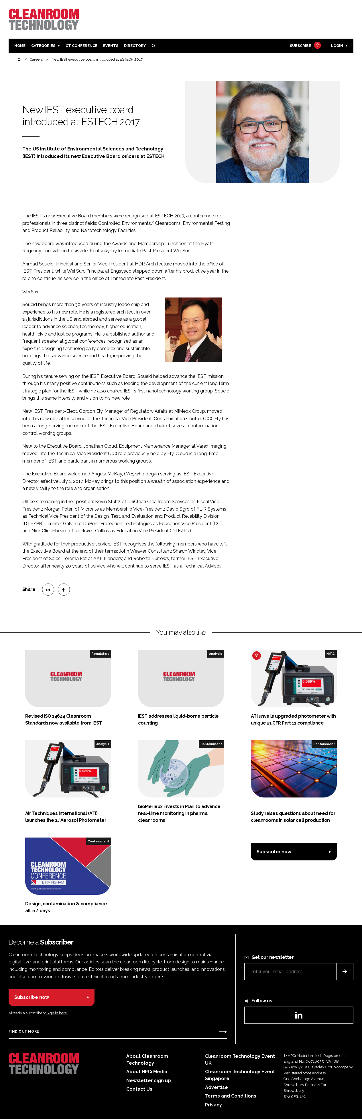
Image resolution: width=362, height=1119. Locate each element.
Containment (211, 744)
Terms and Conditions (230, 1096)
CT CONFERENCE (81, 45)
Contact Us (139, 1089)
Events (110, 45)
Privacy (213, 1105)
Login (337, 45)
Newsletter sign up (148, 1080)
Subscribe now (274, 851)
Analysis (215, 653)
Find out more (24, 1031)
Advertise (216, 1087)
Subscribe (305, 46)
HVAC (330, 653)
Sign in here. (57, 1013)
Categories (43, 45)
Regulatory (100, 653)
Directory (135, 45)
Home (19, 45)
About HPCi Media (146, 1071)
